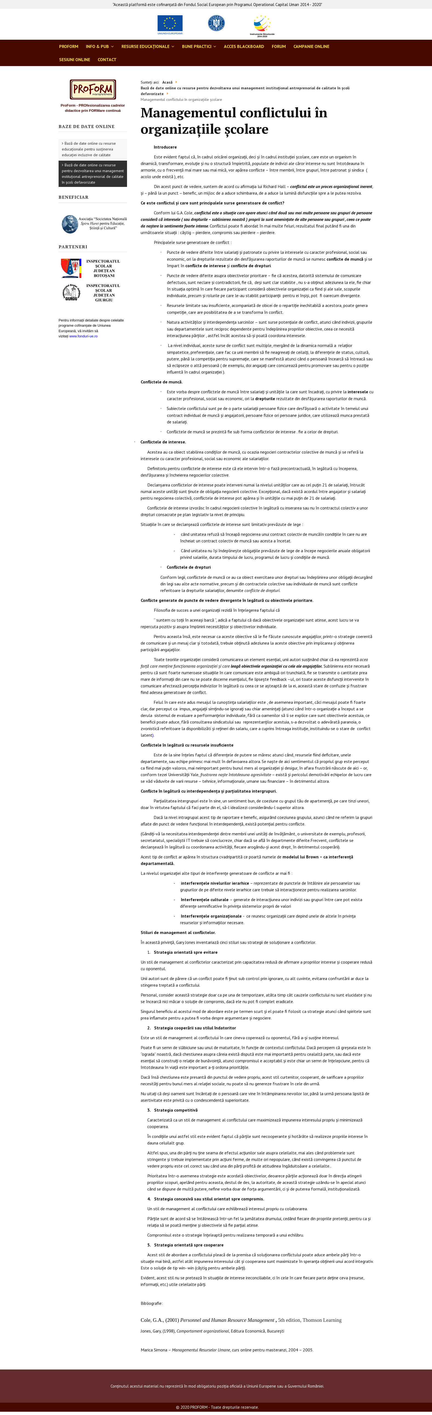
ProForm (68, 46)
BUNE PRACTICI (196, 46)
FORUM (279, 46)
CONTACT (107, 59)
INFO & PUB (97, 46)
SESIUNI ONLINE (74, 59)
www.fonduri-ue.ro (83, 336)
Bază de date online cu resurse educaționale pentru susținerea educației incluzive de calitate (89, 149)
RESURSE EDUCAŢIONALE (145, 46)
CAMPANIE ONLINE (311, 46)
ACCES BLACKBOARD (244, 46)
